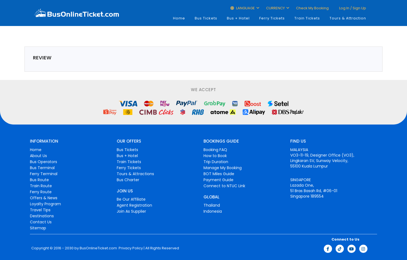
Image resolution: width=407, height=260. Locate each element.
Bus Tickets (206, 18)
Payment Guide (218, 180)
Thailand (212, 205)
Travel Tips (40, 210)
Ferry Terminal (43, 174)
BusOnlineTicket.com (98, 248)
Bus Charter (128, 180)
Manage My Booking (223, 168)
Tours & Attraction (348, 18)
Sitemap (38, 228)
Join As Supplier (131, 211)
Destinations (42, 216)
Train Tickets (307, 18)
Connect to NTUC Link (224, 186)
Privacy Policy (130, 248)
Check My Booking (312, 8)
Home (179, 18)
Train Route (41, 186)
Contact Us (41, 222)
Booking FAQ (215, 149)
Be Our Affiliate (131, 199)
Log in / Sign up (352, 8)
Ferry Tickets (272, 18)
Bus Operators (43, 161)
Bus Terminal (42, 168)
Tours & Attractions (135, 174)
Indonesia (213, 211)
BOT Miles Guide (219, 174)
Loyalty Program (45, 204)
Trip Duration (216, 161)
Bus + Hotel (238, 18)
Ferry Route (41, 192)
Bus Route (39, 180)
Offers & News (43, 198)
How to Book (215, 155)
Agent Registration (134, 205)
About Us (38, 155)
